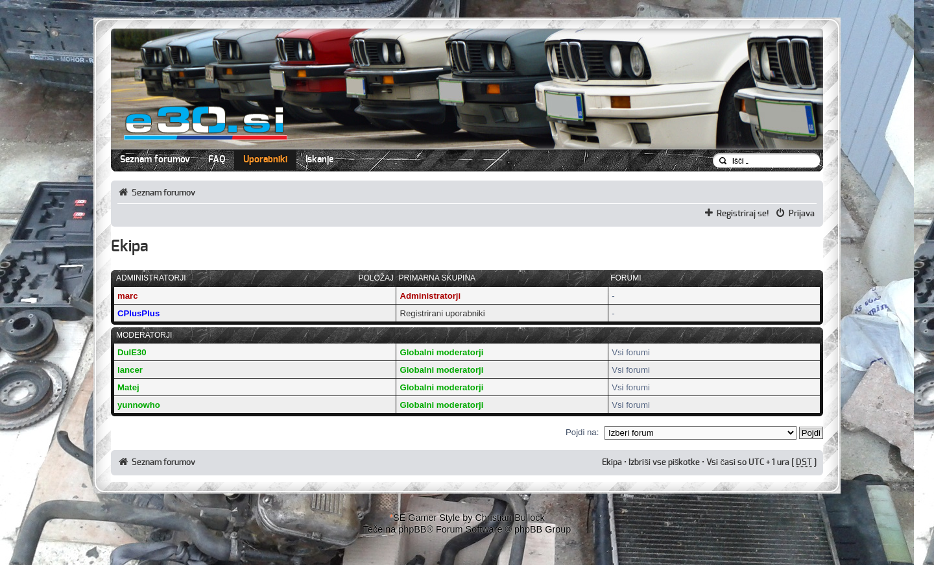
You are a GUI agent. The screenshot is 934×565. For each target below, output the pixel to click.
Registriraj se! (743, 213)
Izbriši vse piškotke (665, 462)
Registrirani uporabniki (442, 313)
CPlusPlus (138, 313)
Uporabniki (265, 159)
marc (127, 296)
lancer (130, 370)
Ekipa (612, 462)
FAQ (216, 159)
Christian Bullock (509, 517)
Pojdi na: (582, 432)
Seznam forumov (155, 159)
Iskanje (319, 159)
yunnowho (138, 405)
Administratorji (430, 296)
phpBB (412, 529)
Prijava (802, 213)
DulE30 (132, 352)
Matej (128, 387)
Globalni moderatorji (441, 352)
